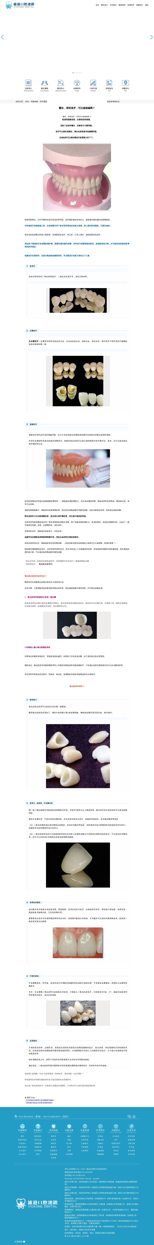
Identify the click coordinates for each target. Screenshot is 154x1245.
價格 (146, 5)
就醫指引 (139, 5)
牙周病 (100, 1147)
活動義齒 (53, 1154)
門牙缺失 (22, 1143)
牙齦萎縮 (100, 1154)
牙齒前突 (38, 1147)
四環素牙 (53, 1150)
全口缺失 (22, 1154)
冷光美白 (116, 1136)
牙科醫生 (113, 5)
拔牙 (69, 1147)
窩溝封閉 (131, 1140)
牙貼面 (53, 1158)
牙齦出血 (100, 1140)
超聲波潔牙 (115, 1143)
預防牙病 (84, 1140)
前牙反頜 (38, 1140)
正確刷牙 (84, 1143)
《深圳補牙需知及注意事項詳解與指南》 (39, 1103)
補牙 (69, 1136)
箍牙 (38, 1154)
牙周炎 (100, 1136)
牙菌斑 (116, 1154)
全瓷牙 (53, 1140)
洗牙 (116, 1140)
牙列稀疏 (38, 1150)
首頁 (97, 5)
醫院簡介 (104, 5)
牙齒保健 (34, 102)
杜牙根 (69, 1143)
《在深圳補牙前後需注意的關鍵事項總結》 (40, 1100)
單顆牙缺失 (22, 1140)
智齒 (69, 1140)
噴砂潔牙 (116, 1147)
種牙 (22, 1136)
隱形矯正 (38, 1136)
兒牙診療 (131, 1154)
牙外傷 (131, 1147)
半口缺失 (22, 1150)
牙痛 (69, 1150)
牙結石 (116, 1150)
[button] (74, 72)
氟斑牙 (53, 1147)
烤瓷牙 (53, 1143)
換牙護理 (131, 1150)
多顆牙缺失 (22, 1147)
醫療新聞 (122, 5)
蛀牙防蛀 (131, 1136)
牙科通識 (43, 102)
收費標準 (130, 5)
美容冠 (53, 1136)
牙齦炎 (100, 1143)
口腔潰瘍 (69, 1154)
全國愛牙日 (84, 1136)
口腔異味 (84, 1150)
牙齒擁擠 (38, 1143)
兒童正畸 (131, 1143)
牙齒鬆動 (100, 1150)
